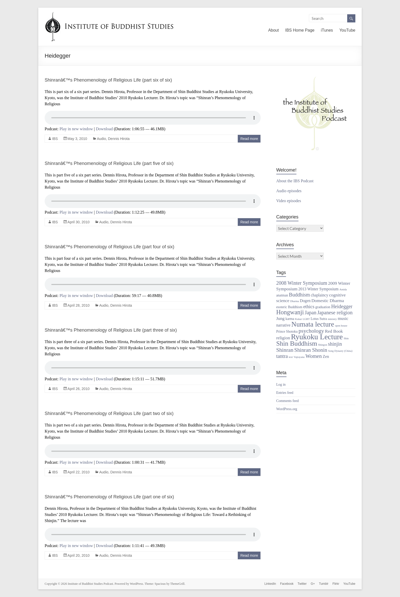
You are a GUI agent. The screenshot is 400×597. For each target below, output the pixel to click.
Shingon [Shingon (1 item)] (322, 344)
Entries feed (284, 393)
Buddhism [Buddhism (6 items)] (299, 294)
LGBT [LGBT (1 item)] (306, 319)
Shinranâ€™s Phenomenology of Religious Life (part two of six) (109, 413)
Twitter (302, 584)
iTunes (327, 30)
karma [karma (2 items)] (289, 319)
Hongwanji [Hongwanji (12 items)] (290, 312)
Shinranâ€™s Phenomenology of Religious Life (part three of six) (111, 330)
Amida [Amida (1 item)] (343, 289)
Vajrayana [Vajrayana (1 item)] (299, 357)
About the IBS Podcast (295, 181)
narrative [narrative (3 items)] (283, 325)
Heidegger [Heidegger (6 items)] (341, 306)
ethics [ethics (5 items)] (309, 306)
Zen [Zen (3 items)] (326, 356)
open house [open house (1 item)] (341, 325)
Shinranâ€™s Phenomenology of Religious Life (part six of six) (108, 80)
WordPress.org (286, 409)
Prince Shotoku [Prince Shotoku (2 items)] (287, 331)
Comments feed (287, 401)
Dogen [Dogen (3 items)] (305, 300)
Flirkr (335, 584)
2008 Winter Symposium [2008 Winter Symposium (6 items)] (301, 283)
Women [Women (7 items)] (313, 356)
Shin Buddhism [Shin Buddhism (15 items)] (296, 343)
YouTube (347, 30)
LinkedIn (270, 584)
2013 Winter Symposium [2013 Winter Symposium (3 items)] (318, 289)
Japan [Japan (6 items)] (311, 312)
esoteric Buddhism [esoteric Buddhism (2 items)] (289, 307)
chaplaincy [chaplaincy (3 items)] (319, 295)
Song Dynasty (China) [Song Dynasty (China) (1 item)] (340, 350)
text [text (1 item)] (291, 357)
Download (104, 129)
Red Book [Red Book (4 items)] (334, 331)
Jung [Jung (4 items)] (280, 318)
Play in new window (76, 129)
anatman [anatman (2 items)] (282, 295)
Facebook (287, 584)
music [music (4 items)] (343, 318)
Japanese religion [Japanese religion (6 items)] (335, 312)
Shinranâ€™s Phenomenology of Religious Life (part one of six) (109, 496)
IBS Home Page (300, 30)
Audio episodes (289, 191)
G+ (313, 584)
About (273, 30)
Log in (281, 384)
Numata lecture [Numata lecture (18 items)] (312, 324)
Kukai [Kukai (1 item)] (298, 319)
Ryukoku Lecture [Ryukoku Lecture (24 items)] (317, 337)
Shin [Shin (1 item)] (346, 338)
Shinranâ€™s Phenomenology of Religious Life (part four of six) (109, 246)
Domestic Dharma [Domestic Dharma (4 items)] (327, 300)
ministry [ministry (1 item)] (332, 319)
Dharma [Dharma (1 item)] (294, 301)
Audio (101, 139)
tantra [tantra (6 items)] (282, 356)
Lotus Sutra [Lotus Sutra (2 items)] (319, 319)
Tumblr (323, 584)
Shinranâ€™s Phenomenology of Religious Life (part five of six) (109, 163)
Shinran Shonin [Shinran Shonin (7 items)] (310, 350)
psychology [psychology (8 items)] (311, 331)
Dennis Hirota (119, 139)
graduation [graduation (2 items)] (322, 307)
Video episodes (288, 201)
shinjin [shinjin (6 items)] (335, 344)
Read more (249, 139)
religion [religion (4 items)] (283, 337)
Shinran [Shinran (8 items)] (284, 350)
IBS (55, 139)
